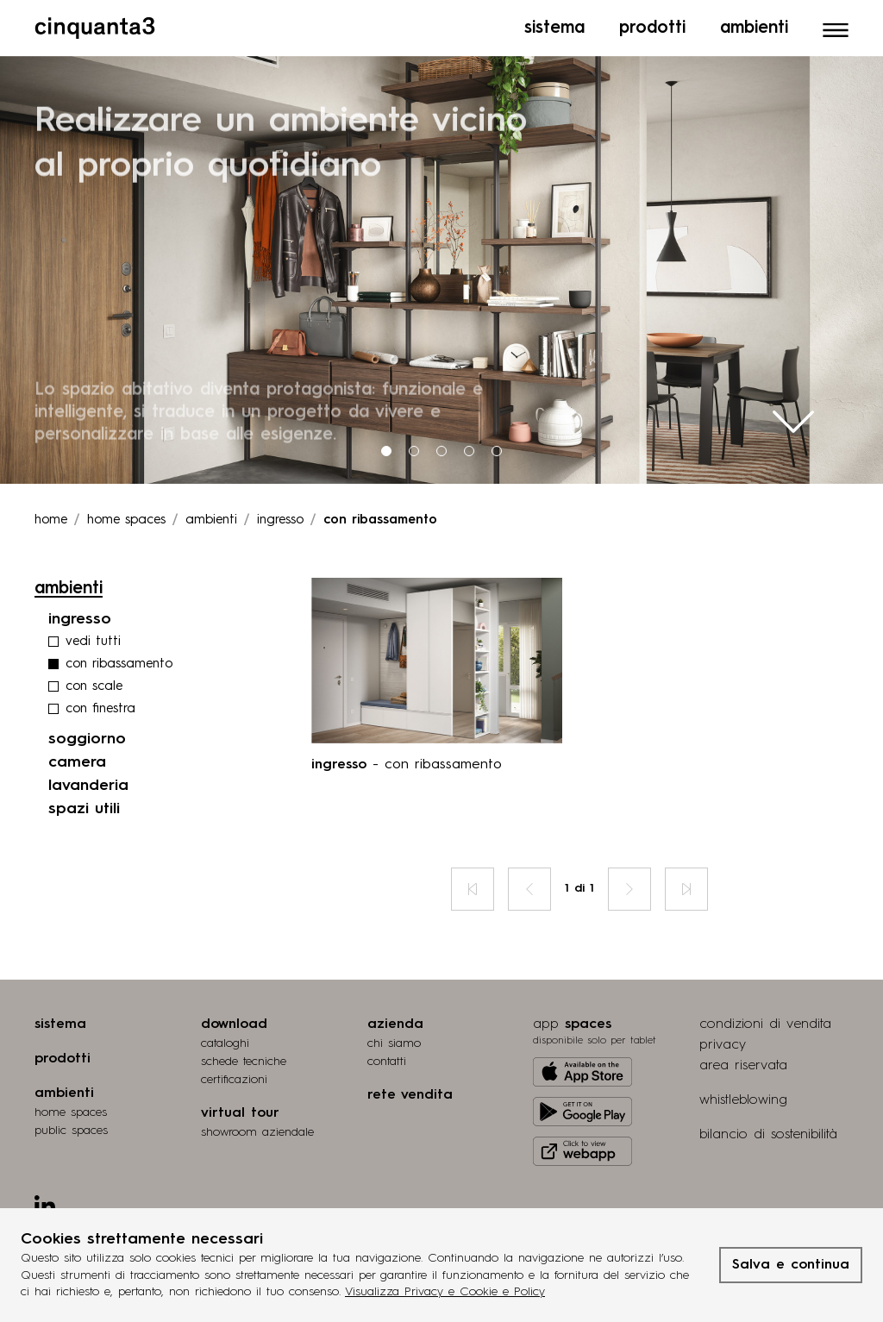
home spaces (70, 1108)
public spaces (71, 1126)
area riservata (743, 1061)
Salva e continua (790, 1265)
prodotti (62, 1055)
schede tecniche (243, 1057)
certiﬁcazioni (234, 1075)
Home (50, 516)
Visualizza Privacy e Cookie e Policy (445, 1292)
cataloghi (225, 1039)
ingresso (280, 516)
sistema (60, 1020)
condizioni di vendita (765, 1020)
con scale (94, 682)
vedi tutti (93, 637)
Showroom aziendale (257, 1128)
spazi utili (84, 804)
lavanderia (88, 781)
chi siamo (394, 1039)
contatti (386, 1057)
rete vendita (410, 1091)
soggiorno (87, 734)
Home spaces (126, 516)
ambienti (211, 516)
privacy (722, 1041)
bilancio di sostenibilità (768, 1130)
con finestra (100, 705)
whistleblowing (743, 1096)
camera (77, 758)
